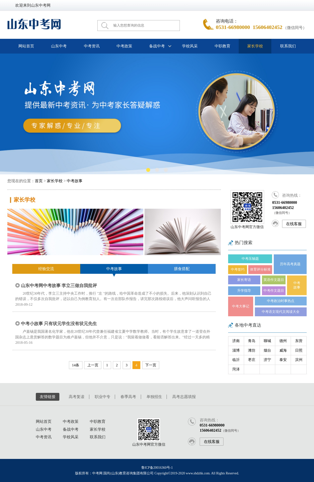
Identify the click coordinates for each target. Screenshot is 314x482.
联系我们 (288, 46)
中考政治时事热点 (280, 301)
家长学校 (255, 46)
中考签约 (238, 269)
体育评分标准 (260, 269)
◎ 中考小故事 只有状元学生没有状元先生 (56, 323)
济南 (236, 341)
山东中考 (59, 46)
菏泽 (236, 369)
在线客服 (294, 224)
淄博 (236, 350)
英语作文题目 (273, 280)
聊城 (267, 341)
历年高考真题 (290, 264)
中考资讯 (91, 46)
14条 (75, 365)
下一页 (150, 365)
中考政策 (124, 46)
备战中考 (157, 46)
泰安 (283, 360)
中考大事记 (240, 306)
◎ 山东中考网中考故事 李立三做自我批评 (56, 285)
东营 (298, 341)
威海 (283, 350)
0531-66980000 (233, 27)
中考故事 (74, 181)
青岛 (251, 341)
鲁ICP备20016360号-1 (157, 467)
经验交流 (46, 269)
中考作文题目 (273, 290)
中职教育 (222, 46)
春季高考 (128, 397)
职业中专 (102, 397)
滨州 (298, 360)
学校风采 (189, 46)
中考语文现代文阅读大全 (281, 312)
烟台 (267, 350)
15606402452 (267, 27)
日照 (298, 350)
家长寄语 (244, 280)
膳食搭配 (182, 269)
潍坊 (251, 350)
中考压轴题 (250, 259)
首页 (39, 181)
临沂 (236, 360)
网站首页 (26, 46)
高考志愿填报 (184, 397)
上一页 (92, 365)
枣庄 (251, 360)
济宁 (267, 360)
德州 (283, 341)
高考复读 (76, 397)
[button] (148, 170)
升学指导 (244, 290)
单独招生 (154, 397)
